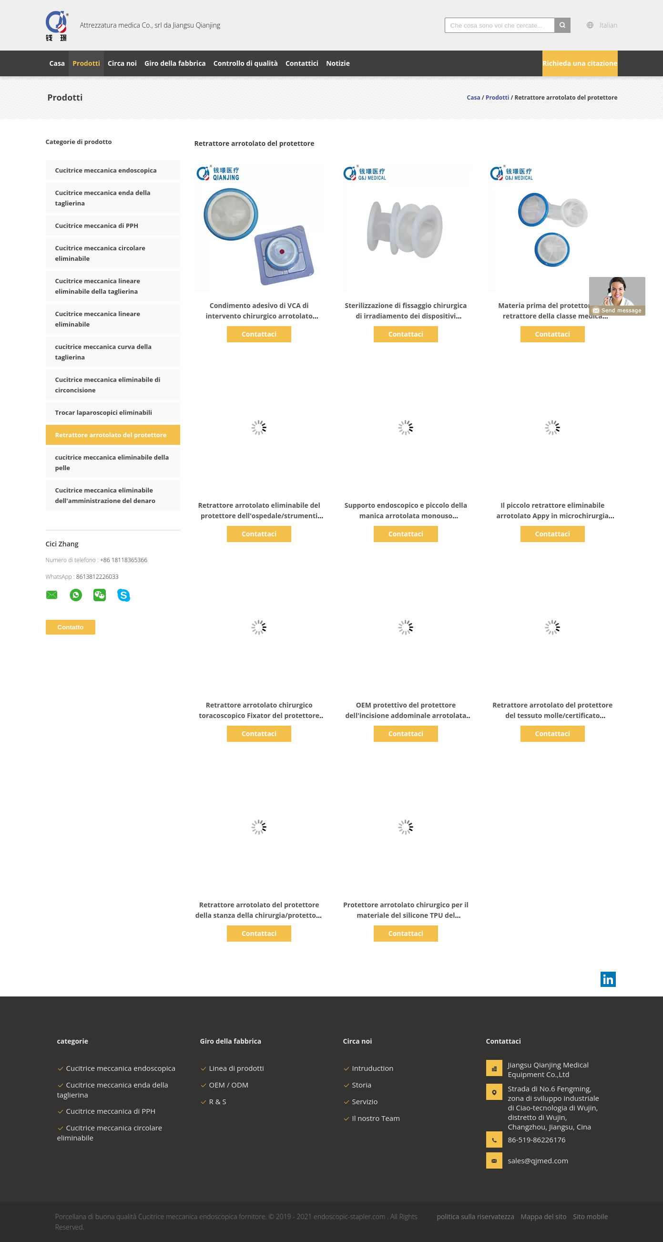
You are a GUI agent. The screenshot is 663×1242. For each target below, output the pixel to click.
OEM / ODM (224, 1084)
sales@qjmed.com (538, 1160)
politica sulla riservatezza (475, 1216)
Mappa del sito (544, 1216)
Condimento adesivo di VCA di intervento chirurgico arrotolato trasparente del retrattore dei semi (259, 316)
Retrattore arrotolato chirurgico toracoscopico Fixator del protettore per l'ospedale (259, 715)
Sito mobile (590, 1216)
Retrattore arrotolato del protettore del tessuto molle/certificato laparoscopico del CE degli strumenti (552, 715)
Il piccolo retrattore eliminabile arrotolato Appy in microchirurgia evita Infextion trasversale (553, 516)
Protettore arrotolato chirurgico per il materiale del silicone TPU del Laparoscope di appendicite (406, 915)
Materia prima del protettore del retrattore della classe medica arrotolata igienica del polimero (552, 316)
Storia (357, 1084)
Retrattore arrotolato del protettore (111, 435)
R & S (213, 1101)
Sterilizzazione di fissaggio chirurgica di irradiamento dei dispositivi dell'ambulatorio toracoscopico (406, 316)
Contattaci (259, 334)
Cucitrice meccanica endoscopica (106, 170)
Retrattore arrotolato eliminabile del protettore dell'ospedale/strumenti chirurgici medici (259, 516)
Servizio (360, 1101)
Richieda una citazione (579, 63)
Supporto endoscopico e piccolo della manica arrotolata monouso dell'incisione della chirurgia (406, 516)
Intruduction (368, 1068)
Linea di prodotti (232, 1068)
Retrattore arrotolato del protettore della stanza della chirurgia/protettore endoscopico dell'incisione (259, 915)
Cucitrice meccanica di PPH (97, 225)
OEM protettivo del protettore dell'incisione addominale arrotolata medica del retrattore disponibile (405, 715)
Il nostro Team (371, 1118)
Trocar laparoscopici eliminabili (103, 412)
